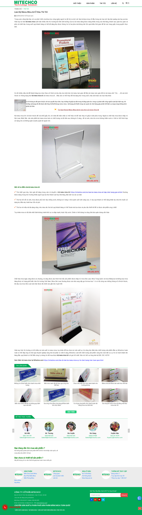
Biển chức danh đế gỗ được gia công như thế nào (56, 384)
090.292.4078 (35, 500)
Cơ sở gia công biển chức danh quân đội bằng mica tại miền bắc (86, 404)
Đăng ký (124, 495)
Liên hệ (55, 478)
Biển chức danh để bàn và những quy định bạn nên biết (27, 404)
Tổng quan (56, 473)
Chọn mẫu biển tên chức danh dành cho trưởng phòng (85, 384)
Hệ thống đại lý (86, 476)
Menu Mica (17, 480)
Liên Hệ (114, 3)
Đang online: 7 (115, 473)
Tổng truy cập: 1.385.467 (119, 478)
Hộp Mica (17, 482)
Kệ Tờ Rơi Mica (86, 473)
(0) (127, 3)
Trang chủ (18, 9)
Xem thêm (71, 412)
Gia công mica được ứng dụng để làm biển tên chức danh (56, 404)
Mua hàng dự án (87, 478)
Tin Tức (103, 3)
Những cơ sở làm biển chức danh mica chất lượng (27, 384)
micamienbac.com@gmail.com (25, 502)
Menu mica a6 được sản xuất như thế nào (114, 383)
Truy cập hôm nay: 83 (117, 476)
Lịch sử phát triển (58, 476)
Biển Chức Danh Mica (30, 473)
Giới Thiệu (77, 3)
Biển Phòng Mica (29, 478)
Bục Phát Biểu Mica (30, 476)
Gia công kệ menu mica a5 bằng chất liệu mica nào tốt (114, 404)
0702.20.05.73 (23, 500)
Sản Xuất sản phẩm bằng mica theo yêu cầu (51, 510)
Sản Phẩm (90, 3)
